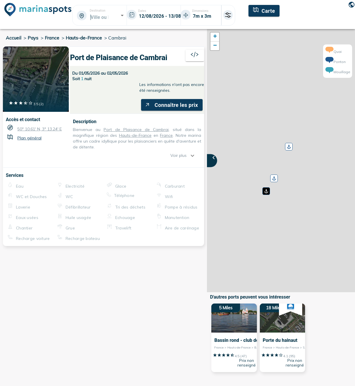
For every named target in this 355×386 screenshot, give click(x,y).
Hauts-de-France (84, 38)
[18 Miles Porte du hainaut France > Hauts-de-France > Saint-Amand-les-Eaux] (282, 338)
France (52, 38)
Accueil (13, 38)
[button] (265, 189)
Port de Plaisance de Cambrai (118, 57)
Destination (97, 10)
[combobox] (99, 17)
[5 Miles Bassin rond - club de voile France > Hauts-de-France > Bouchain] (234, 338)
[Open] (122, 15)
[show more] (194, 155)
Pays (33, 38)
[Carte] (264, 10)
